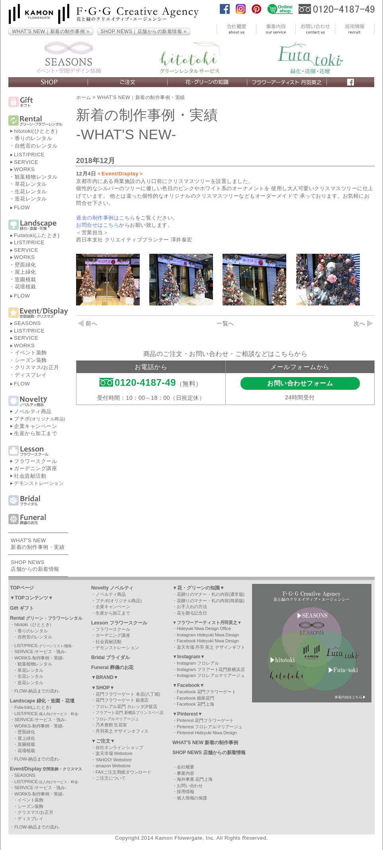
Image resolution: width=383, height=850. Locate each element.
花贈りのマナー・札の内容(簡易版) (210, 600)
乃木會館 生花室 (111, 724)
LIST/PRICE (29, 155)
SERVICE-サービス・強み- (40, 651)
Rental (46, 618)
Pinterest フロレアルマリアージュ (209, 726)
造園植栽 (25, 279)
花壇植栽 (25, 287)
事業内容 (185, 773)
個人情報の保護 (192, 798)
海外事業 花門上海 (195, 779)
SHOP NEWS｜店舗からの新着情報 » (144, 31)
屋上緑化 (25, 272)
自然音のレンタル (36, 146)
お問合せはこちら (97, 225)
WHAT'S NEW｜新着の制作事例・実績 (141, 97)
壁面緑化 (25, 265)
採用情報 (185, 791)
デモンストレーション (39, 483)
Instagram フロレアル (198, 663)
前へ (87, 323)
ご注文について (111, 778)
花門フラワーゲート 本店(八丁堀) (128, 694)
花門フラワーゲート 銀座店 (122, 700)
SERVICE (26, 162)
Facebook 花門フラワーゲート (206, 691)
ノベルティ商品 (33, 411)
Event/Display (46, 769)
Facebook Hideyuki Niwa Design (208, 640)
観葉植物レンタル (36, 177)
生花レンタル (31, 192)
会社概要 (185, 766)
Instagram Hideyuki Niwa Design (208, 634)
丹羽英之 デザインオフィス (122, 731)
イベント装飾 (31, 353)
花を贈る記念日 (192, 613)
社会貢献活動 (30, 476)
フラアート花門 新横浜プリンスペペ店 (130, 712)
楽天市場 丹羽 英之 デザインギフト (211, 647)
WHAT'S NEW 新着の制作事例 (205, 742)
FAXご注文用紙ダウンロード (123, 772)
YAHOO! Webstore (114, 759)
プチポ (39, 419)
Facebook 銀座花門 (195, 698)
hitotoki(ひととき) (36, 131)
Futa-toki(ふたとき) (32, 707)
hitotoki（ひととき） (34, 624)
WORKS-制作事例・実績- (39, 657)
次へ (363, 323)
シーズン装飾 (31, 360)
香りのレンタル (34, 138)
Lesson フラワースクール (119, 623)
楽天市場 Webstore (114, 753)
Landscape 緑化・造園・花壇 (42, 701)
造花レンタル (31, 199)
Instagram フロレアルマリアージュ (211, 675)
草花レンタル (31, 184)
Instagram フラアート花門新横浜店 (211, 669)
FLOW (22, 207)
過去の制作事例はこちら (105, 218)
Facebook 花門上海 (195, 704)
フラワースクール (35, 461)
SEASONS (27, 323)
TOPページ (22, 588)
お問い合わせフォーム (300, 383)
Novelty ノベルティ (112, 588)
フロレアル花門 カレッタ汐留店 (126, 706)
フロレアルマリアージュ (117, 719)
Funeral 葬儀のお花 (112, 667)
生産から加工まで (35, 433)
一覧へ (225, 323)
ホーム (83, 97)
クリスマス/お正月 (37, 367)
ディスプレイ (31, 375)
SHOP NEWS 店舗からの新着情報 (209, 752)
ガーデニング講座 (35, 468)
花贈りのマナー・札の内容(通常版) (210, 594)
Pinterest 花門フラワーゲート (205, 720)
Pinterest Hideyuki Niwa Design (207, 732)
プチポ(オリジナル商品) (119, 600)
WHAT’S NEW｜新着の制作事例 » (51, 31)
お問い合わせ (190, 785)
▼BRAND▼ (104, 677)
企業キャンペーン (35, 426)
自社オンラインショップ (119, 747)
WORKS (24, 169)
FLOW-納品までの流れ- (37, 691)
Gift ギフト (22, 608)
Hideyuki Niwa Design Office (204, 628)
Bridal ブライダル (110, 657)
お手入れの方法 (192, 606)
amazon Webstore (113, 765)
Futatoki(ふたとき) (37, 235)
